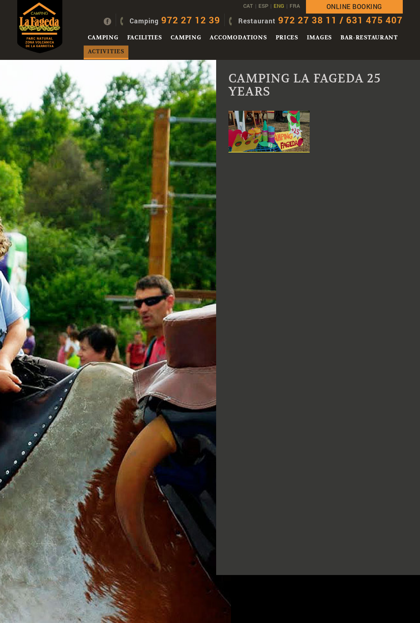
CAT (248, 5)
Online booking (354, 6)
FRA (295, 5)
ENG (279, 5)
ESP (263, 5)
